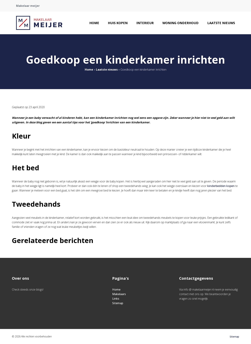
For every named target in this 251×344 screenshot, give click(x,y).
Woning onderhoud (180, 23)
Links (115, 298)
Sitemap (117, 303)
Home (94, 23)
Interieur (145, 23)
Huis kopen (118, 23)
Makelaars (119, 294)
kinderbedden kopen (221, 186)
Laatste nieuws (221, 23)
